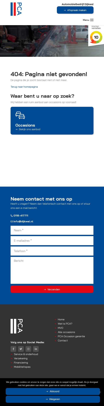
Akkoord (54, 391)
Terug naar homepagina (24, 86)
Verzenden (53, 289)
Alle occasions (66, 332)
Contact (63, 340)
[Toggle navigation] (91, 20)
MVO (60, 327)
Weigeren (54, 399)
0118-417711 (19, 215)
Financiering (21, 362)
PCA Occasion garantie (71, 336)
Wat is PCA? (65, 323)
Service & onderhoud (26, 354)
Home (61, 319)
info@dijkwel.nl (22, 221)
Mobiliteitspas (22, 366)
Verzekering (20, 358)
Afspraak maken (76, 10)
